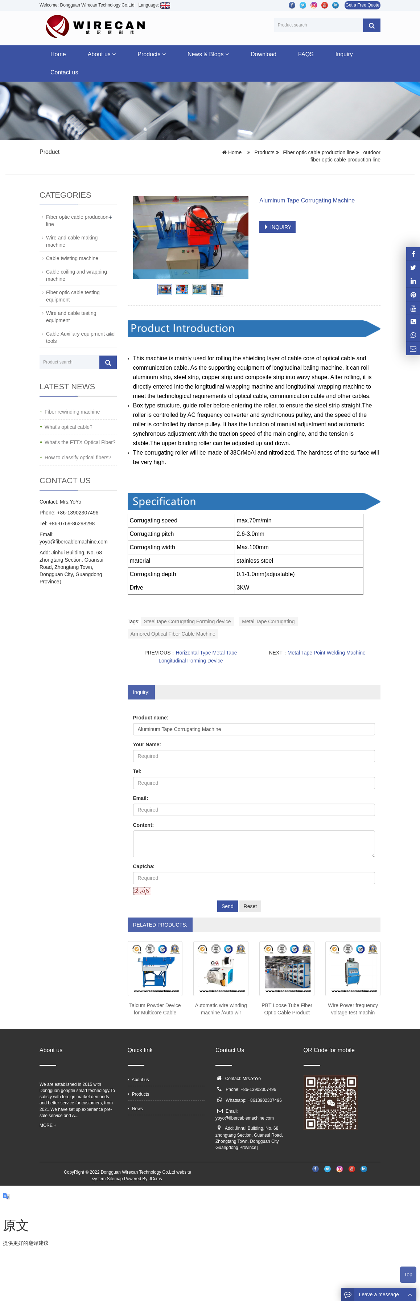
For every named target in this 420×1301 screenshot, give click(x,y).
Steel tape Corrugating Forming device (187, 621)
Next (239, 237)
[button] (114, 54)
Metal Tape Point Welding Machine (327, 653)
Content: (143, 825)
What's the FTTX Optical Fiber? (80, 442)
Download (263, 54)
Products (151, 54)
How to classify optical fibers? (78, 457)
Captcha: (144, 866)
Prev (142, 237)
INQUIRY (277, 227)
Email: (140, 798)
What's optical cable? (68, 427)
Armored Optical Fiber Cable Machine (173, 634)
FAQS (306, 54)
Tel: (137, 771)
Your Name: (147, 744)
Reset (250, 906)
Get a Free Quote (362, 5)
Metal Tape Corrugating (268, 621)
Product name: (151, 718)
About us (102, 54)
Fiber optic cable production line (318, 152)
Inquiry (344, 54)
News (135, 1108)
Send (228, 906)
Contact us (64, 72)
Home (58, 54)
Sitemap (115, 1178)
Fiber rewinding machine (72, 412)
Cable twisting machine (72, 258)
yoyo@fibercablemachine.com (244, 1118)
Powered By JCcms (143, 1178)
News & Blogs (208, 54)
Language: (154, 5)
